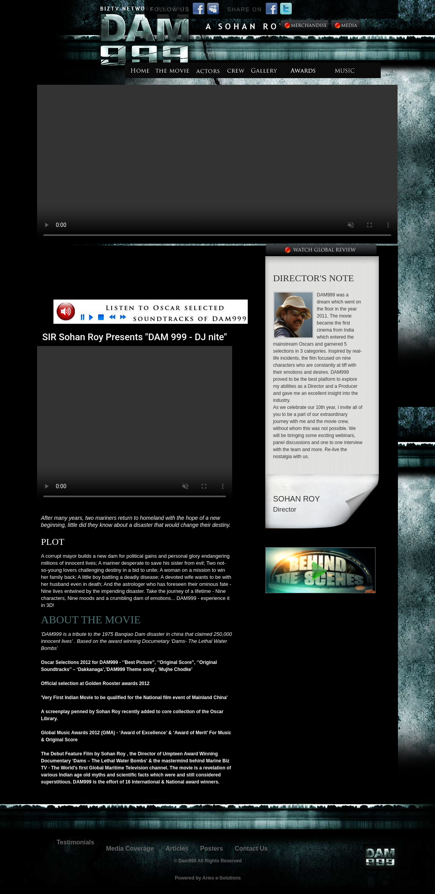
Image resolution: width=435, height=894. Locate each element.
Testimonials (75, 842)
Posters (211, 848)
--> (217, 164)
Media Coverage (130, 848)
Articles (176, 848)
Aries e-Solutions (221, 878)
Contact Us (251, 848)
